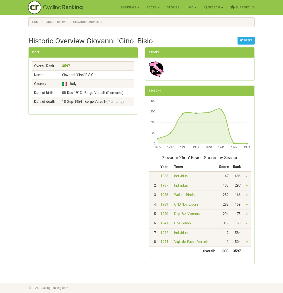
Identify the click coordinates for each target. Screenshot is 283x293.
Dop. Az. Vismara (187, 214)
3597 (66, 66)
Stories (173, 7)
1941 (164, 223)
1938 (164, 195)
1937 (164, 185)
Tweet (246, 40)
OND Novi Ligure (186, 204)
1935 (164, 176)
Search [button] (213, 7)
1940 (164, 214)
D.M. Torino (182, 223)
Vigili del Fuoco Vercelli (191, 242)
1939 (164, 204)
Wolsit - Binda (184, 195)
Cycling (63, 7)
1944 (164, 242)
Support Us (242, 7)
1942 (164, 233)
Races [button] (153, 7)
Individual (181, 176)
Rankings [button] (130, 7)
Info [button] (192, 7)
